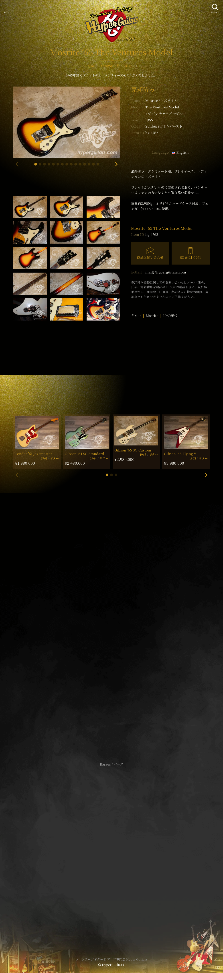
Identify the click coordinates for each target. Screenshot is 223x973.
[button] (35, 164)
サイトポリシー (111, 839)
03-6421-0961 (190, 257)
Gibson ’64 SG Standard (84, 453)
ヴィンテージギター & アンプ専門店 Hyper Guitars (111, 959)
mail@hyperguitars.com (165, 272)
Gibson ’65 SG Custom (132, 450)
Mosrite (161, 100)
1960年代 (170, 315)
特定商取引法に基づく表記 (111, 845)
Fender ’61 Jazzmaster (33, 453)
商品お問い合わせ (150, 257)
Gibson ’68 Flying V (180, 453)
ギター (136, 315)
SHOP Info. (111, 630)
